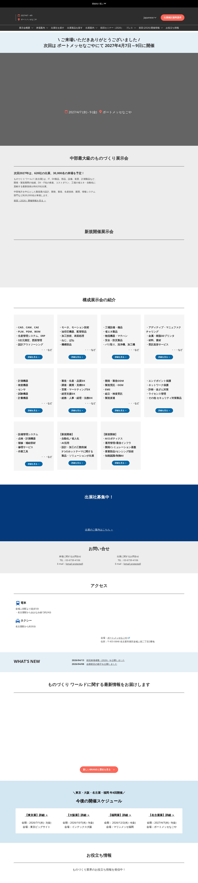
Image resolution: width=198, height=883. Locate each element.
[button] (172, 17)
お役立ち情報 (172, 27)
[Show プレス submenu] (135, 28)
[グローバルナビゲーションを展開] (99, 3)
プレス (129, 27)
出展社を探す (57, 27)
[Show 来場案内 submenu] (47, 28)
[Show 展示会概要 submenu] (32, 28)
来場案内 (41, 27)
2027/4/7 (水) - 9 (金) (83, 112)
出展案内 (90, 27)
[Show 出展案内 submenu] (96, 28)
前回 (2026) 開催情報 (149, 27)
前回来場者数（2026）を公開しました (105, 660)
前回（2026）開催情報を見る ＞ (30, 200)
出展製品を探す (75, 27)
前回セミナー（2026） (111, 27)
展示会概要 (25, 27)
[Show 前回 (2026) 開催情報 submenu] (162, 28)
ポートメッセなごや (29, 19)
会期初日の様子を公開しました (101, 664)
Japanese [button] (150, 17)
